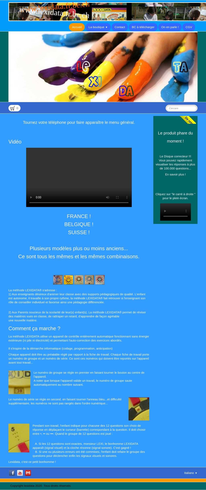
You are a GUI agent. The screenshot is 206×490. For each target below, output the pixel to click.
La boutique (98, 27)
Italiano (190, 473)
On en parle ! (170, 27)
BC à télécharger (143, 27)
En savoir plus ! (175, 174)
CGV (188, 27)
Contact (120, 27)
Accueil (77, 27)
